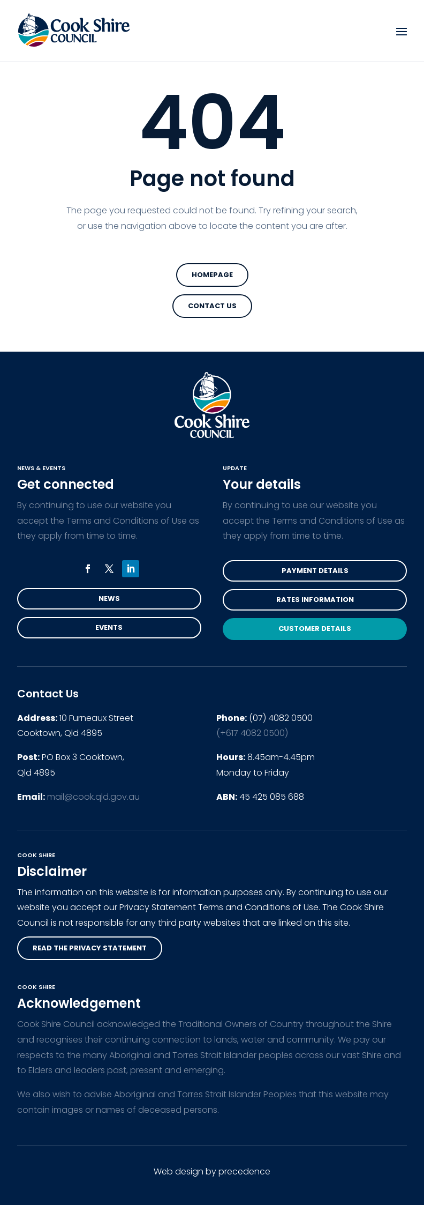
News (109, 598)
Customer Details (314, 628)
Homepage (212, 275)
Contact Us (212, 306)
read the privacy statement (90, 948)
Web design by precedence (212, 1171)
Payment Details (315, 571)
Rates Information (315, 599)
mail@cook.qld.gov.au (93, 797)
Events (109, 627)
